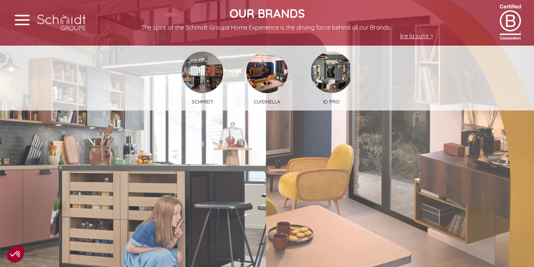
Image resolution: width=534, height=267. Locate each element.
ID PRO (331, 78)
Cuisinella (267, 78)
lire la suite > (416, 36)
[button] (15, 254)
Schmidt (202, 78)
